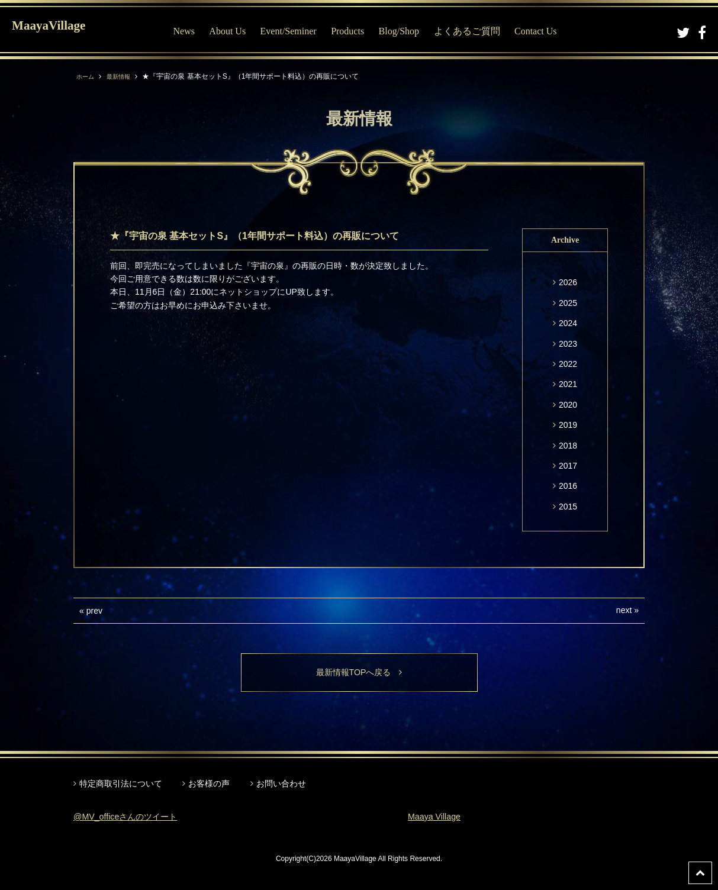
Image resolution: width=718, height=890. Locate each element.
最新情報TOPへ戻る (359, 673)
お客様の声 (209, 785)
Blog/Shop (409, 31)
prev (94, 610)
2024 (568, 323)
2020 (568, 404)
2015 (568, 506)
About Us (238, 31)
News (194, 31)
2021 (568, 384)
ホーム (87, 76)
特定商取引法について (120, 785)
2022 (568, 364)
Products (358, 31)
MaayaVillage (64, 30)
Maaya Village (437, 818)
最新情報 (124, 76)
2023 (568, 344)
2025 (568, 303)
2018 (568, 445)
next (624, 610)
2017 (568, 465)
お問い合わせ (281, 785)
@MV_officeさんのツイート (132, 818)
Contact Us (546, 31)
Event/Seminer (299, 31)
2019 (568, 425)
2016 (568, 486)
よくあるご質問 (478, 31)
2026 (568, 282)
